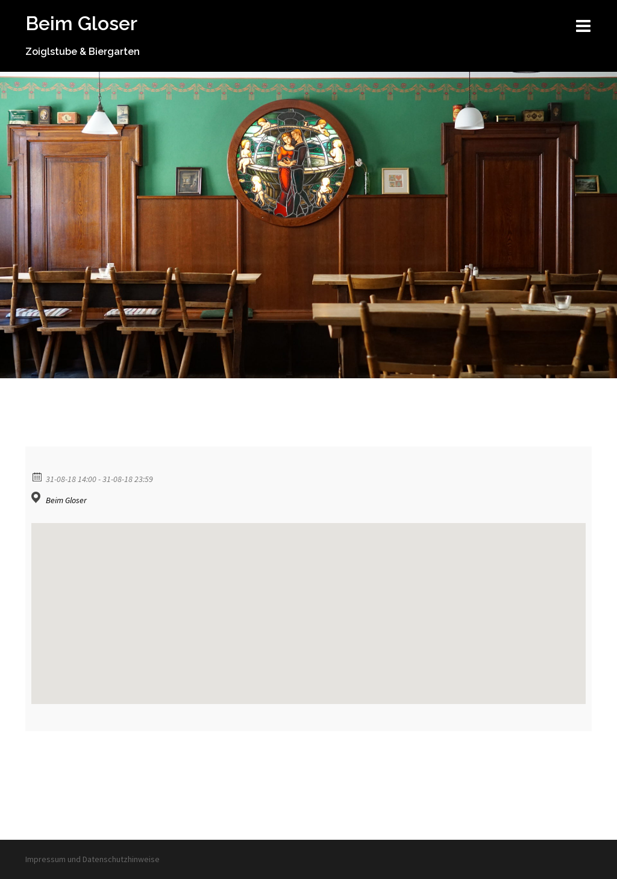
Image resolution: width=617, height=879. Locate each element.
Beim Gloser (81, 23)
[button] (308, 602)
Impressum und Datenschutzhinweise (92, 859)
